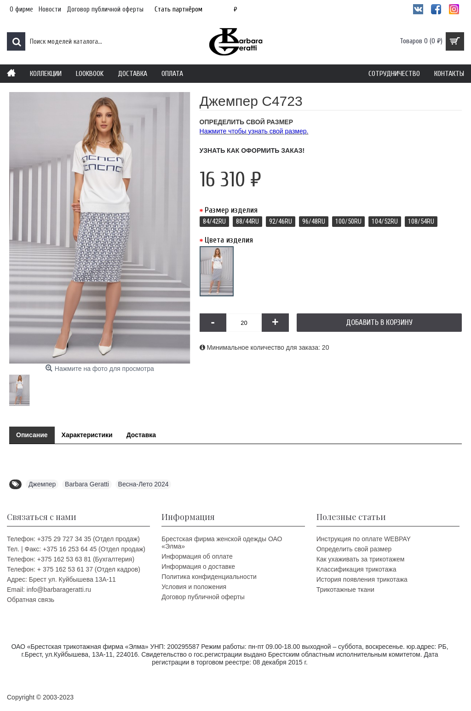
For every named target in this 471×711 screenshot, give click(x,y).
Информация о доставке (198, 566)
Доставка (141, 435)
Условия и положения (193, 586)
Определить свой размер (354, 549)
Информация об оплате (196, 556)
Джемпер (42, 484)
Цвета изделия (229, 240)
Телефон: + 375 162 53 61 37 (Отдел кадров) (73, 569)
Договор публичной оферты (202, 597)
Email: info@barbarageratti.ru (49, 589)
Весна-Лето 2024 (143, 484)
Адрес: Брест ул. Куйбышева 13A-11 (61, 579)
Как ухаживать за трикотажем (360, 559)
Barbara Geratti (87, 484)
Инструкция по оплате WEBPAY (363, 539)
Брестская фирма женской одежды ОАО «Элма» (221, 542)
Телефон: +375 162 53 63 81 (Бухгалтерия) (70, 559)
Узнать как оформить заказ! (252, 150)
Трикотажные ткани (345, 589)
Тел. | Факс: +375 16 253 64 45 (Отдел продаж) (76, 549)
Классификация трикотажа (356, 569)
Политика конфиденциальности (209, 576)
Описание (32, 435)
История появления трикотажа (362, 579)
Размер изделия (231, 210)
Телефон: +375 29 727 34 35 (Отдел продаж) (73, 539)
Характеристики (87, 435)
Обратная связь (30, 599)
